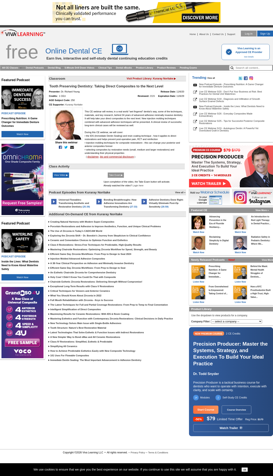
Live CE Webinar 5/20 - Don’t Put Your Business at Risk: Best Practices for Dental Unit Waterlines (230, 92)
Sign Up (265, 33)
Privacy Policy (138, 452)
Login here (138, 185)
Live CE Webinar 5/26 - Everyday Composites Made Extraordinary (225, 114)
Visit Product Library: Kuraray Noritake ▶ (151, 78)
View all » (180, 192)
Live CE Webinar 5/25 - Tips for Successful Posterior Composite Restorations (232, 122)
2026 (152, 96)
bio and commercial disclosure (117, 156)
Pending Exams (188, 67)
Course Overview (236, 410)
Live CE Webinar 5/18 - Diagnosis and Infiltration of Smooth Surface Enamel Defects (229, 100)
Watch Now (22, 134)
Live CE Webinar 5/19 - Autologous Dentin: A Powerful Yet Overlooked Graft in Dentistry (228, 129)
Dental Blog (54, 67)
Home (193, 34)
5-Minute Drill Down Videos (79, 67)
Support (231, 34)
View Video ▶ (61, 175)
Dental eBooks (124, 67)
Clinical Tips (105, 67)
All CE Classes (10, 67)
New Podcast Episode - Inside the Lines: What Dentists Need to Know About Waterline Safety (231, 107)
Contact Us (218, 34)
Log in (248, 33)
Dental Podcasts (35, 67)
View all (211, 78)
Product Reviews (166, 67)
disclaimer (93, 156)
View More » (262, 210)
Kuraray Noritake (74, 104)
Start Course (205, 409)
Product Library (144, 67)
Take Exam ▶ (116, 175)
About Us (204, 34)
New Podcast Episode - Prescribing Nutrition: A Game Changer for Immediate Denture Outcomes (231, 85)
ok (244, 469)
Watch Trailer (231, 428)
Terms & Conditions (158, 452)
